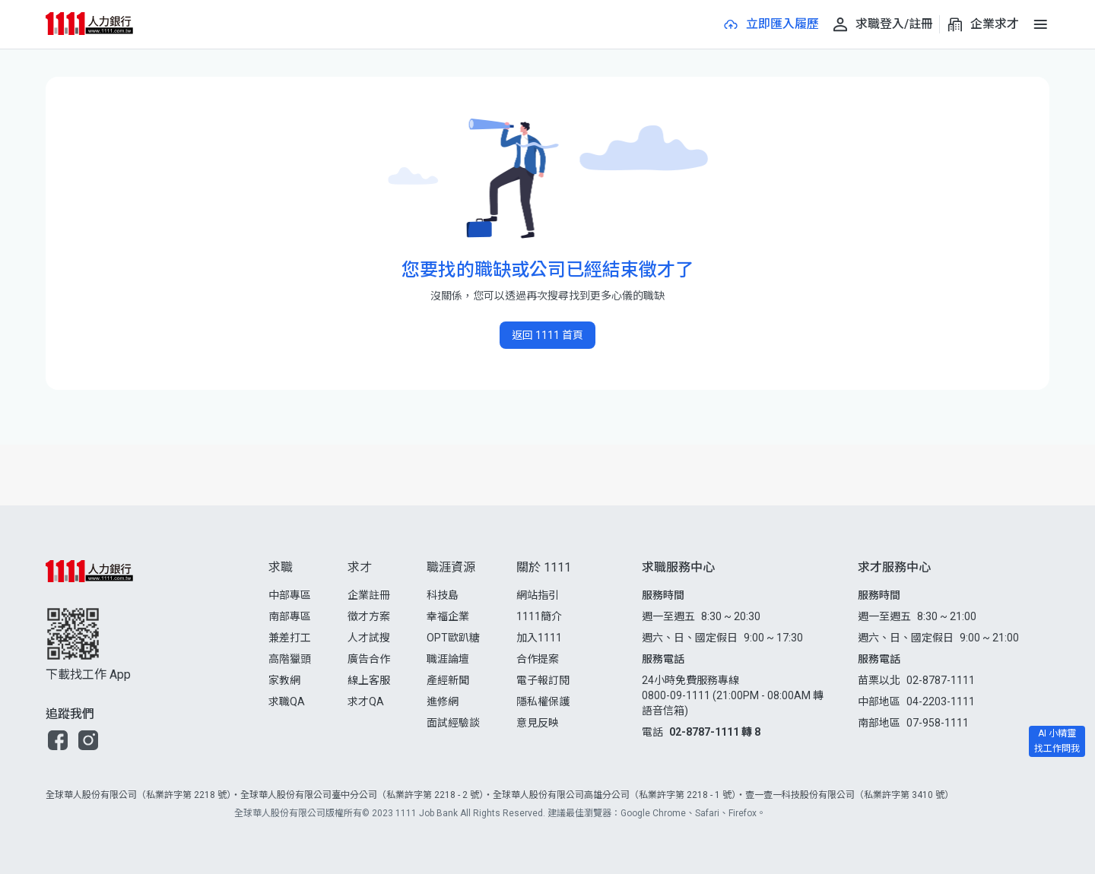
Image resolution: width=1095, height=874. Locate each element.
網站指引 (537, 595)
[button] (58, 740)
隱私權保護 (543, 701)
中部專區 (289, 595)
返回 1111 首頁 (547, 335)
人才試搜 (369, 638)
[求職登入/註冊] (882, 24)
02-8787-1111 (940, 680)
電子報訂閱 (543, 680)
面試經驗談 (453, 723)
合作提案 (537, 659)
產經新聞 (448, 680)
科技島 (443, 595)
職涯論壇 (448, 659)
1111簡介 (539, 616)
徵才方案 (369, 616)
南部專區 (289, 616)
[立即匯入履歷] (770, 24)
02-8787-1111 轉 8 (714, 732)
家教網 (284, 680)
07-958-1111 (937, 723)
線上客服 (369, 680)
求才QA (366, 701)
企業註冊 (369, 595)
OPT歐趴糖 (453, 638)
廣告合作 (369, 659)
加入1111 (539, 638)
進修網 (443, 701)
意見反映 (537, 723)
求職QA (286, 701)
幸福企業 (448, 616)
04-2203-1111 (940, 701)
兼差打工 (289, 638)
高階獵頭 (289, 659)
